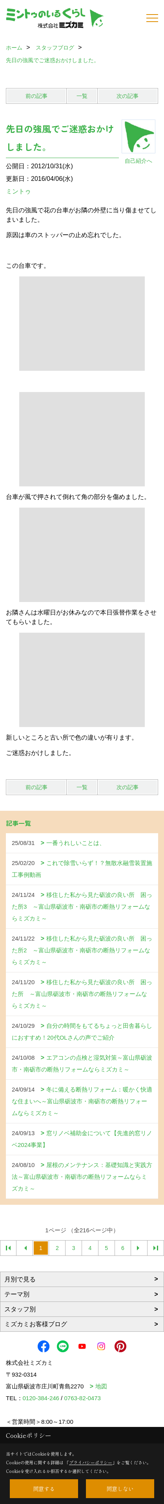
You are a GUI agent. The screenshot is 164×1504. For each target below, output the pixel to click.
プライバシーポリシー (90, 1462)
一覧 (82, 96)
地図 (101, 1386)
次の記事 (127, 96)
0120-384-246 (41, 1398)
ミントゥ (18, 191)
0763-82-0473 (82, 1398)
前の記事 (36, 96)
